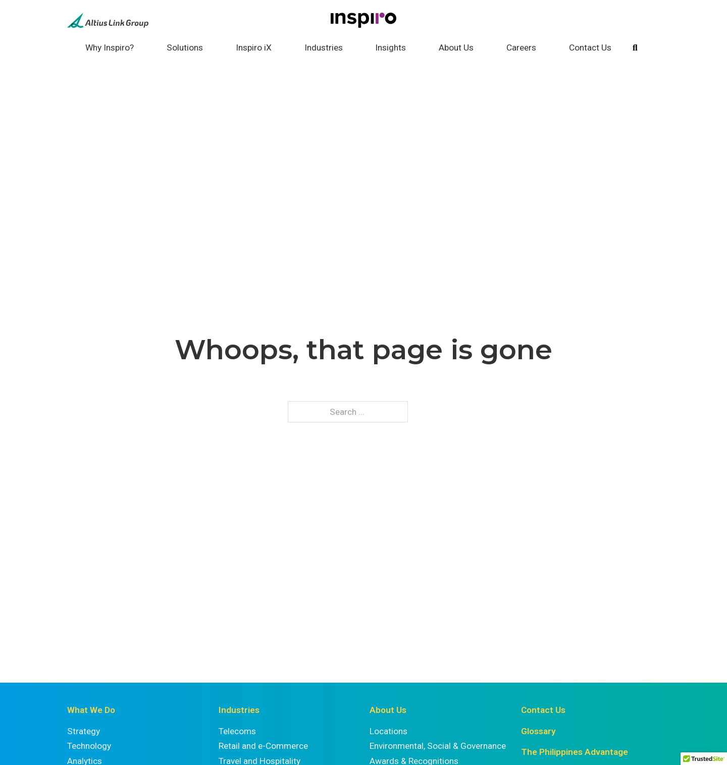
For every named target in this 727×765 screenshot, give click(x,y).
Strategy (83, 731)
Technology (89, 746)
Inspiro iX (254, 47)
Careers (521, 47)
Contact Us (590, 47)
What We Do (91, 710)
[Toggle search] (635, 48)
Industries (323, 47)
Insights (390, 47)
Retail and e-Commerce (263, 746)
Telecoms (237, 731)
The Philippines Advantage (574, 752)
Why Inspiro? (109, 47)
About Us (456, 47)
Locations (388, 731)
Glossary (538, 731)
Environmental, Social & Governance (438, 746)
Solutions (185, 47)
